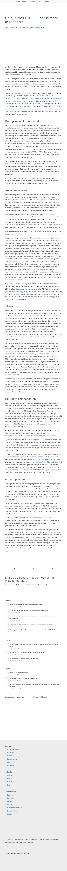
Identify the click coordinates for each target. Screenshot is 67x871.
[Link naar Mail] (52, 568)
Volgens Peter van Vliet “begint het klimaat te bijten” (23, 178)
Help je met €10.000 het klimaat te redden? (31, 20)
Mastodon (10, 765)
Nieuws (9, 775)
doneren (43, 585)
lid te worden (31, 585)
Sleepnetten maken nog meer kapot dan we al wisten (26, 604)
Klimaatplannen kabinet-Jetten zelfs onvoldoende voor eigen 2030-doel (32, 630)
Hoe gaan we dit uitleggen (18, 109)
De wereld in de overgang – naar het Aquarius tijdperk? (27, 652)
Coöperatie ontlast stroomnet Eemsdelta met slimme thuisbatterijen (31, 624)
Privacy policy (12, 759)
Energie (10, 795)
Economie (10, 798)
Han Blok (25, 27)
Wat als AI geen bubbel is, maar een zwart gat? (24, 658)
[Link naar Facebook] (14, 568)
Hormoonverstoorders (15, 808)
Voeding (10, 804)
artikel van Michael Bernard (44, 462)
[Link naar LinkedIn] (33, 568)
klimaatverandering (38, 27)
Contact (40, 1)
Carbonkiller (36, 503)
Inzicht (9, 778)
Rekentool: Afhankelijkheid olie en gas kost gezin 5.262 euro (28, 610)
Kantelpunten (12, 811)
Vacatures (32, 1)
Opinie (9, 782)
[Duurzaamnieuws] (28, 7)
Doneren (10, 756)
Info (8, 785)
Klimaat (10, 801)
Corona (9, 814)
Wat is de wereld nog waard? (18, 672)
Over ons (24, 1)
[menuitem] (18, 1)
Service (18, 1)
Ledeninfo (47, 1)
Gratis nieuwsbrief (13, 749)
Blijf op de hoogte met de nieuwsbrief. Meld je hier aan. (30, 579)
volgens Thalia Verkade (35, 269)
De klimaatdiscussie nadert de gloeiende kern (24, 678)
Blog (8, 762)
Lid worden (11, 752)
